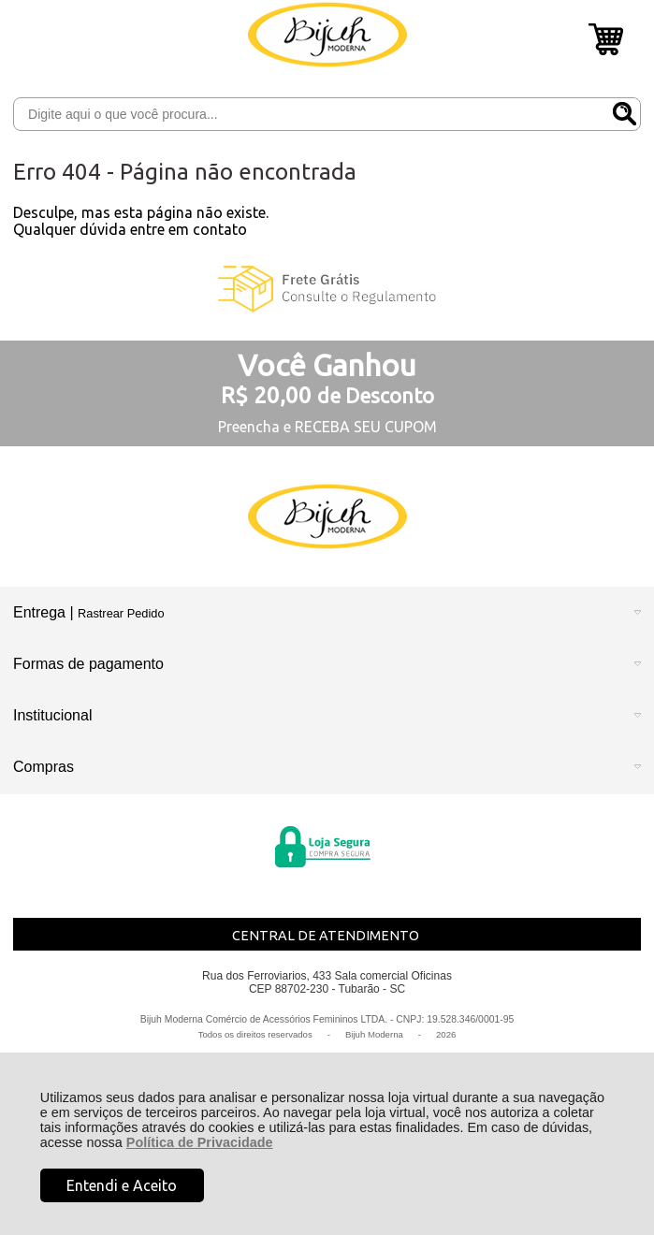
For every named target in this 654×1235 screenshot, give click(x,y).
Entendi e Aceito (121, 1185)
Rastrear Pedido (121, 613)
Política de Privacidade (199, 1142)
